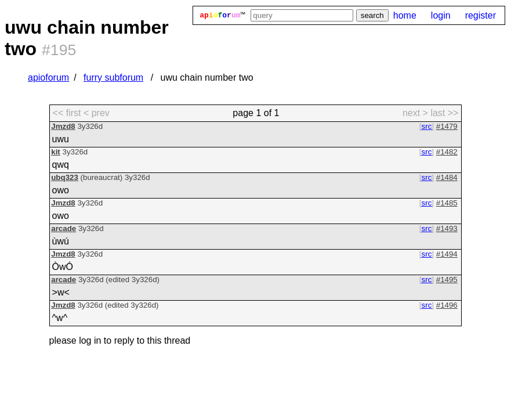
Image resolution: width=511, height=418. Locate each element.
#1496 (447, 305)
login (441, 15)
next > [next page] (415, 113)
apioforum (48, 77)
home (404, 15)
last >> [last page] (444, 113)
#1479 (447, 126)
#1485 (447, 203)
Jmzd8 (63, 126)
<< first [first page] (67, 113)
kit (55, 151)
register (480, 15)
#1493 (447, 228)
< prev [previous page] (97, 113)
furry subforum (113, 77)
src (427, 126)
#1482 (447, 151)
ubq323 (64, 177)
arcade (63, 228)
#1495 (447, 279)
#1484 (447, 177)
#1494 (447, 254)
